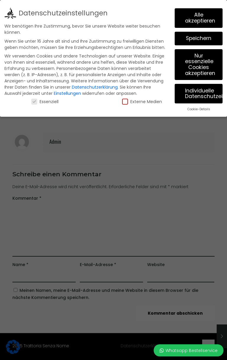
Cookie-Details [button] (198, 109)
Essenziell (45, 102)
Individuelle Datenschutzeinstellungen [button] (204, 93)
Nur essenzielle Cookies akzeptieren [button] (200, 64)
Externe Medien (142, 102)
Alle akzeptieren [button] (200, 17)
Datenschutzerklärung (95, 87)
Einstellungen (67, 93)
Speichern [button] (198, 38)
